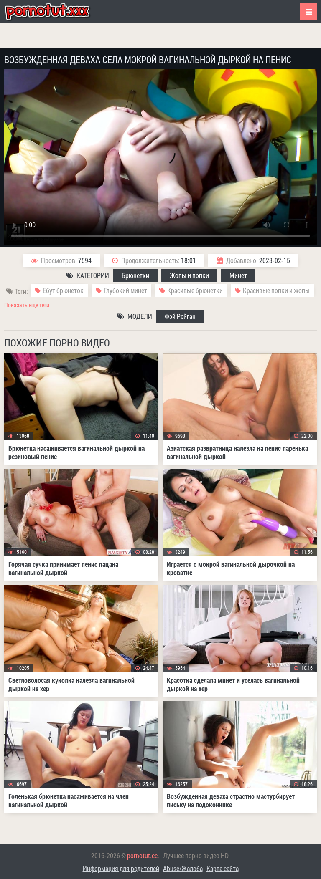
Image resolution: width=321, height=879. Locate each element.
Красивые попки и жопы (276, 290)
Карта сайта (222, 868)
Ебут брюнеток (63, 290)
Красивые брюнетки (195, 290)
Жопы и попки (189, 275)
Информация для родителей (121, 868)
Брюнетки (135, 275)
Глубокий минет (125, 290)
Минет (238, 275)
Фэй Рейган (180, 316)
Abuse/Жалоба (183, 868)
